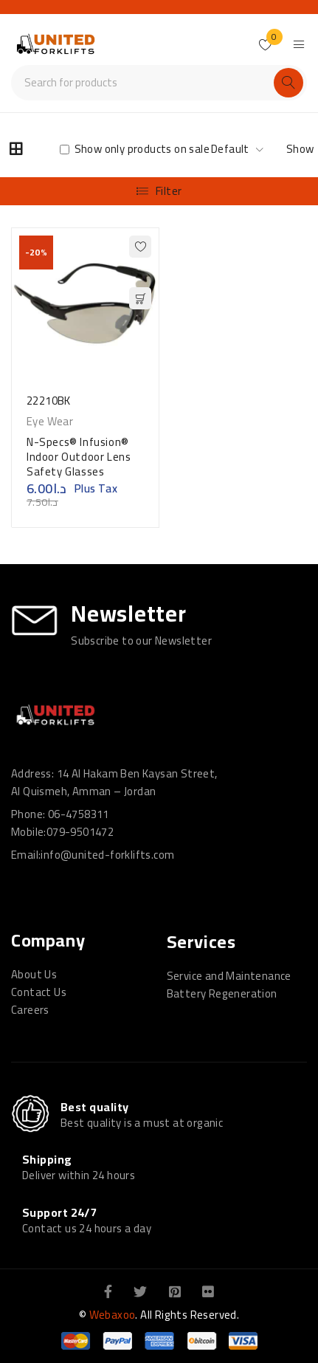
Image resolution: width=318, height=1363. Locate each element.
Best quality (94, 1107)
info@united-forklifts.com (107, 854)
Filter (169, 191)
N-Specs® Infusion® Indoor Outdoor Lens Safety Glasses (79, 456)
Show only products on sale (135, 149)
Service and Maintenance (229, 975)
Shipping (47, 1159)
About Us (34, 974)
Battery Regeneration (222, 993)
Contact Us (38, 992)
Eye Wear (50, 421)
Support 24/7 (59, 1212)
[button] (140, 298)
